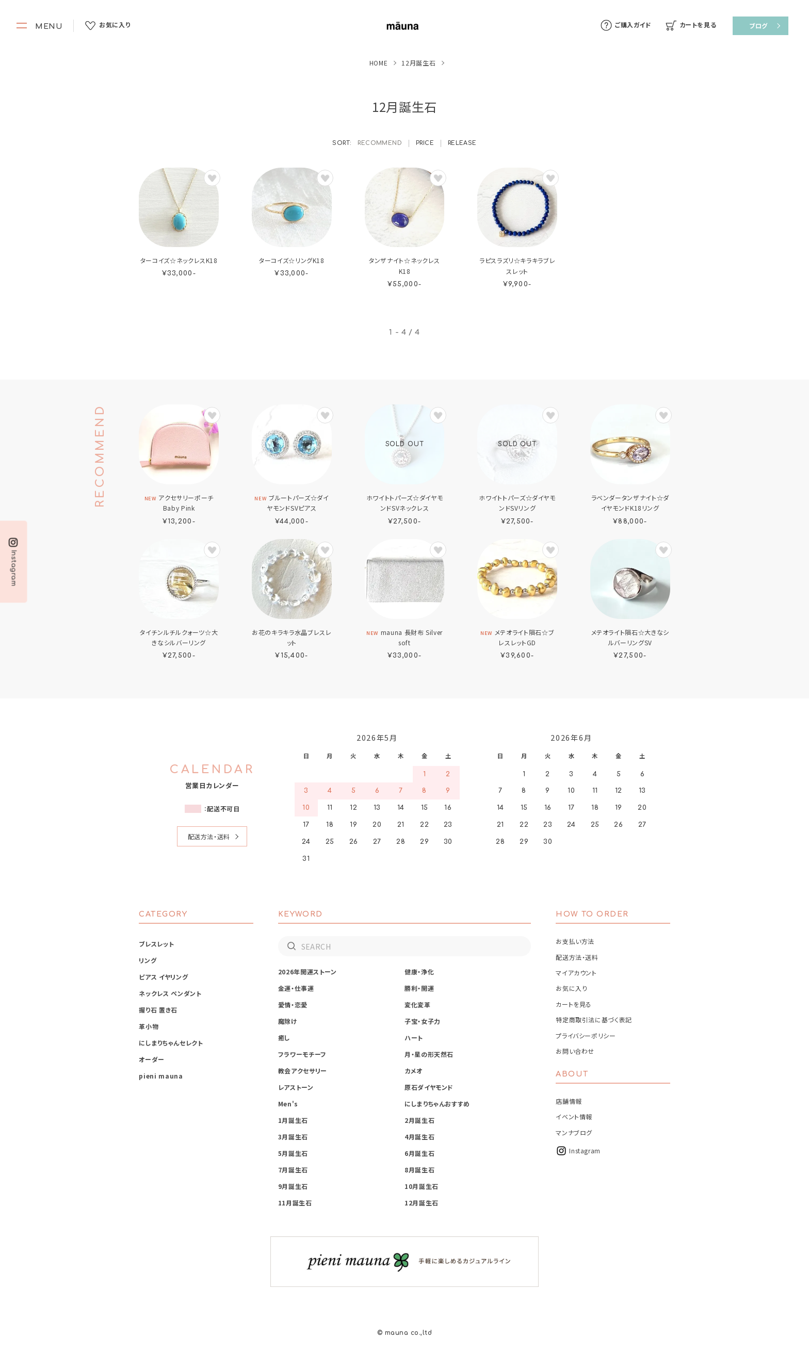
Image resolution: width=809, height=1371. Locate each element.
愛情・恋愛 (293, 1004)
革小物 (148, 1026)
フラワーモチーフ (302, 1054)
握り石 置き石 (158, 1009)
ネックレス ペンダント (170, 993)
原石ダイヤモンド (429, 1087)
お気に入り (571, 988)
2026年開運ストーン (307, 971)
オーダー (152, 1059)
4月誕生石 (419, 1136)
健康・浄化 (419, 971)
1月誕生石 (293, 1120)
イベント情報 (574, 1116)
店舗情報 (569, 1101)
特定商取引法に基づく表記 (594, 1019)
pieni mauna (161, 1075)
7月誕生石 (293, 1169)
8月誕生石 (419, 1169)
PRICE (425, 143)
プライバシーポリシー (586, 1035)
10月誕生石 (422, 1186)
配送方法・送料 (209, 836)
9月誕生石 (293, 1186)
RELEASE (462, 143)
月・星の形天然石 (429, 1054)
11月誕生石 (295, 1202)
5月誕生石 (293, 1153)
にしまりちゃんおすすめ (437, 1103)
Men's (288, 1103)
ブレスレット (156, 943)
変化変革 (418, 1004)
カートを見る (574, 1004)
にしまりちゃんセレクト (171, 1042)
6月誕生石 (419, 1153)
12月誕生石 (422, 1202)
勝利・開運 (419, 988)
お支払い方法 (575, 941)
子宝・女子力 (423, 1021)
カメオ (414, 1070)
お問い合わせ (575, 1051)
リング (147, 960)
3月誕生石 (293, 1136)
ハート (414, 1037)
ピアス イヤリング (163, 976)
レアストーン (296, 1087)
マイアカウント (576, 972)
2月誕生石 (419, 1120)
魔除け (288, 1021)
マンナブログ (574, 1132)
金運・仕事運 (296, 988)
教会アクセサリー (302, 1070)
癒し (284, 1037)
